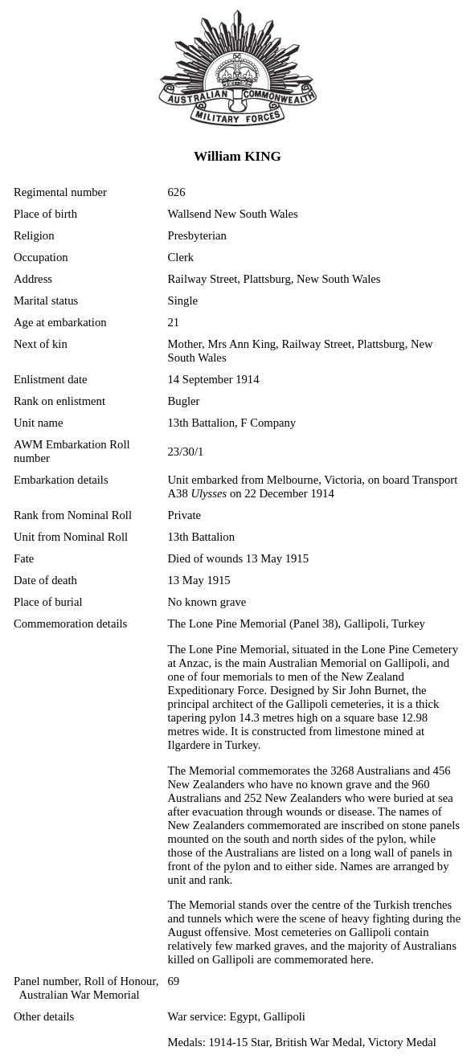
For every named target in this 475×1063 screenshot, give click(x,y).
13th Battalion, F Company (232, 422)
